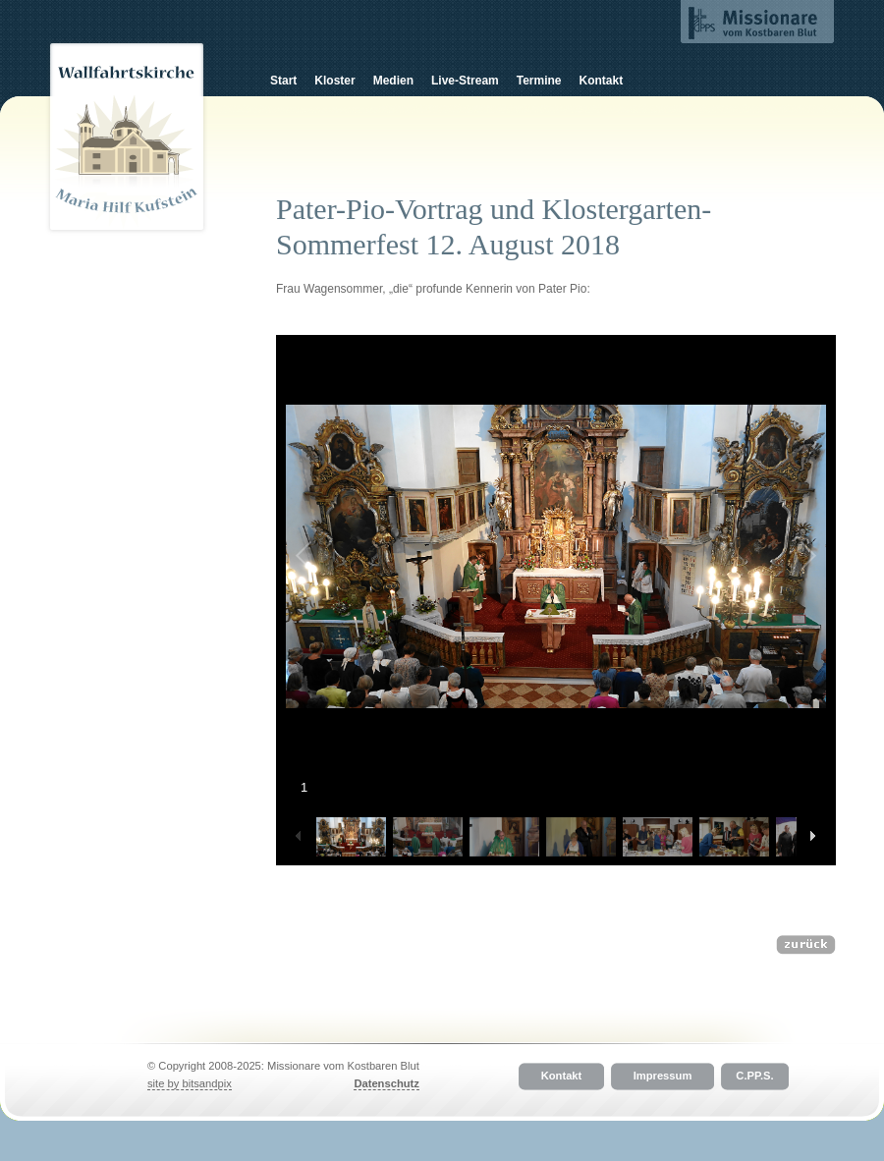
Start (283, 80)
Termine (539, 80)
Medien (393, 80)
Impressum (663, 1076)
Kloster (334, 80)
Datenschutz (386, 1083)
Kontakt (602, 80)
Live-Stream (465, 80)
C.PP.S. (754, 1076)
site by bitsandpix (189, 1083)
